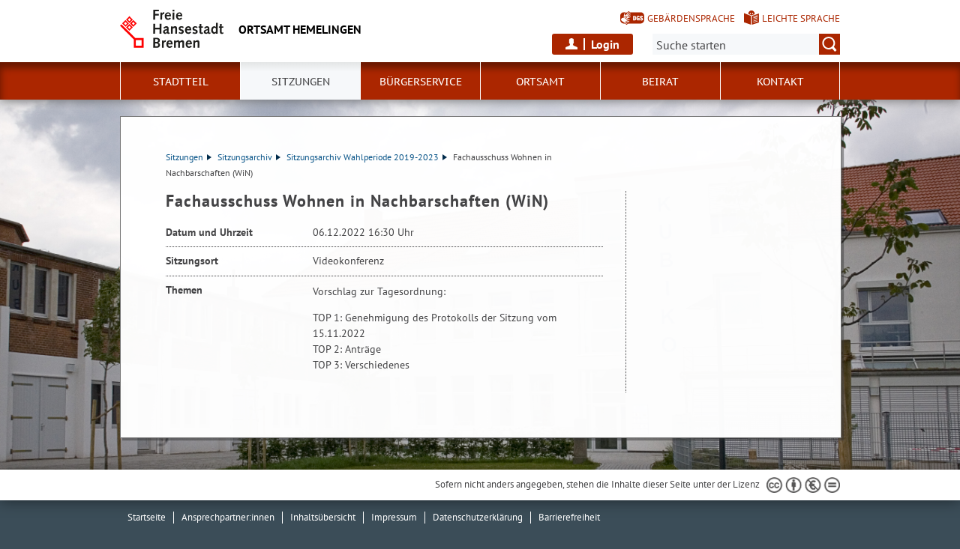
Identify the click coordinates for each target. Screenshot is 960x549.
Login (605, 44)
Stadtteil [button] (180, 81)
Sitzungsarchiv (249, 157)
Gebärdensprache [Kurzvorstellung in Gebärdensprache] (691, 18)
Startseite (147, 517)
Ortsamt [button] (540, 81)
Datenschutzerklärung (478, 517)
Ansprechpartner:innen (228, 517)
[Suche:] (746, 44)
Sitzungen (189, 157)
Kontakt (780, 81)
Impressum (394, 517)
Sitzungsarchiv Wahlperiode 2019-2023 (366, 157)
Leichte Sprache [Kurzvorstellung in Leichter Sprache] (801, 18)
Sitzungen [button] (301, 81)
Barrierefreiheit (569, 517)
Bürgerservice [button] (421, 81)
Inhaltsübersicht (323, 517)
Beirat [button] (660, 81)
